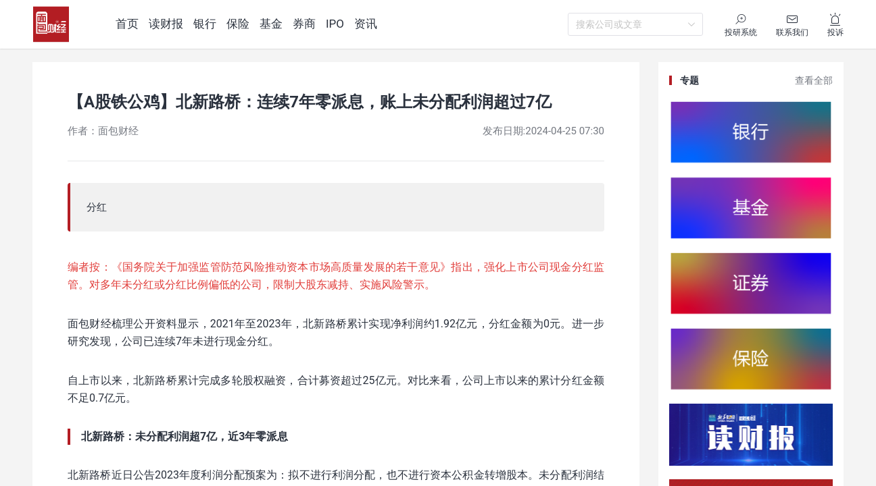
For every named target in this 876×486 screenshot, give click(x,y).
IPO (335, 23)
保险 (237, 23)
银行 (204, 23)
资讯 (365, 23)
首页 (127, 23)
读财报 (166, 23)
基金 (271, 23)
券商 (304, 23)
